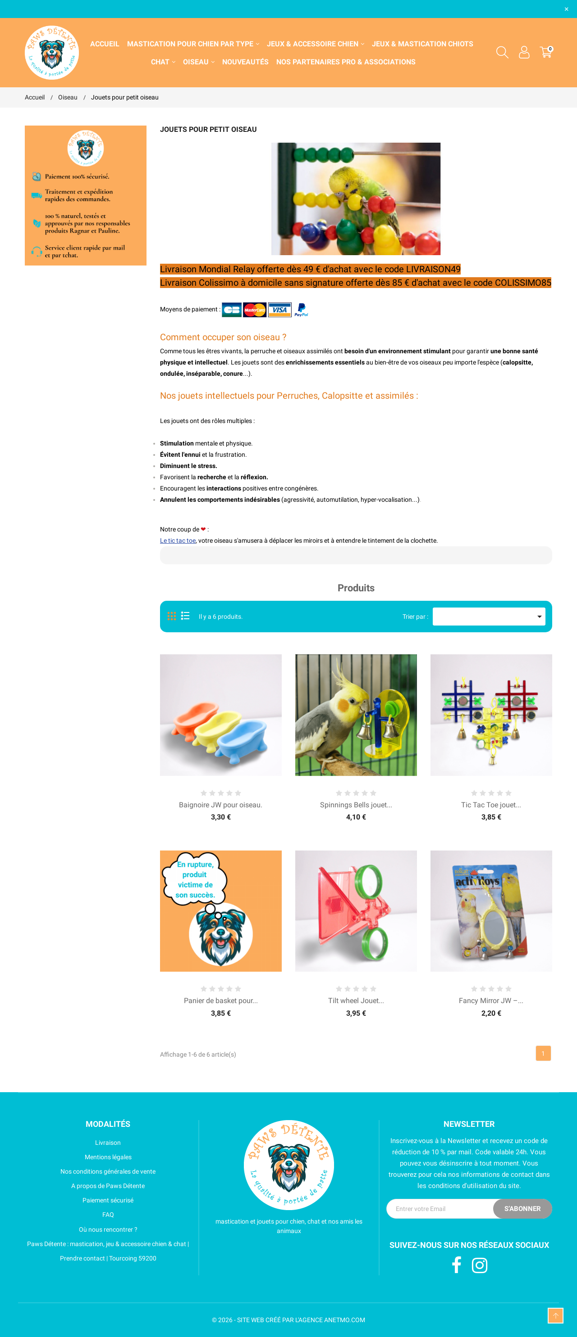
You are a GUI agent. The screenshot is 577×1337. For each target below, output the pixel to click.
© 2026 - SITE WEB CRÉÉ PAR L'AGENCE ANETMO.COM (288, 1319)
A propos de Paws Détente (85, 1185)
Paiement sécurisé (79, 1200)
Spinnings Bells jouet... (356, 805)
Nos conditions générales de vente (90, 1171)
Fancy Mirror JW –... (491, 1000)
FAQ (69, 1214)
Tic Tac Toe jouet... (491, 805)
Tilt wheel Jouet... (356, 1000)
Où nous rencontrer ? (81, 1229)
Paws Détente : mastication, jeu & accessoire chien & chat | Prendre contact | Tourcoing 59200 (107, 1251)
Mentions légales (78, 1157)
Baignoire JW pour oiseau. (220, 805)
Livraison (73, 1142)
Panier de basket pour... (221, 1000)
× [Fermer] (566, 9)
